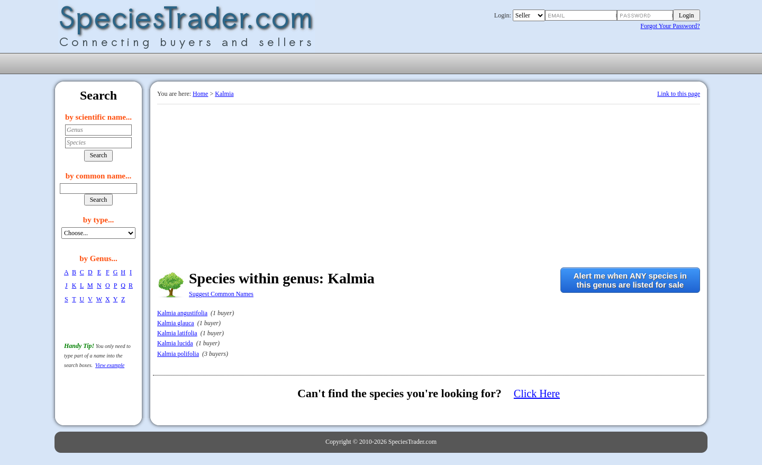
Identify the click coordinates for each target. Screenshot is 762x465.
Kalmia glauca (175, 323)
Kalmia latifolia (177, 333)
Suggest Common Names (221, 294)
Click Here (537, 393)
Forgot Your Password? (670, 26)
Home (200, 93)
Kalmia (224, 93)
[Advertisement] (428, 184)
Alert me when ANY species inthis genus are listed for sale (630, 280)
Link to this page (678, 93)
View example (109, 365)
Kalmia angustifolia (182, 313)
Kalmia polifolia (178, 353)
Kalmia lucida (175, 343)
